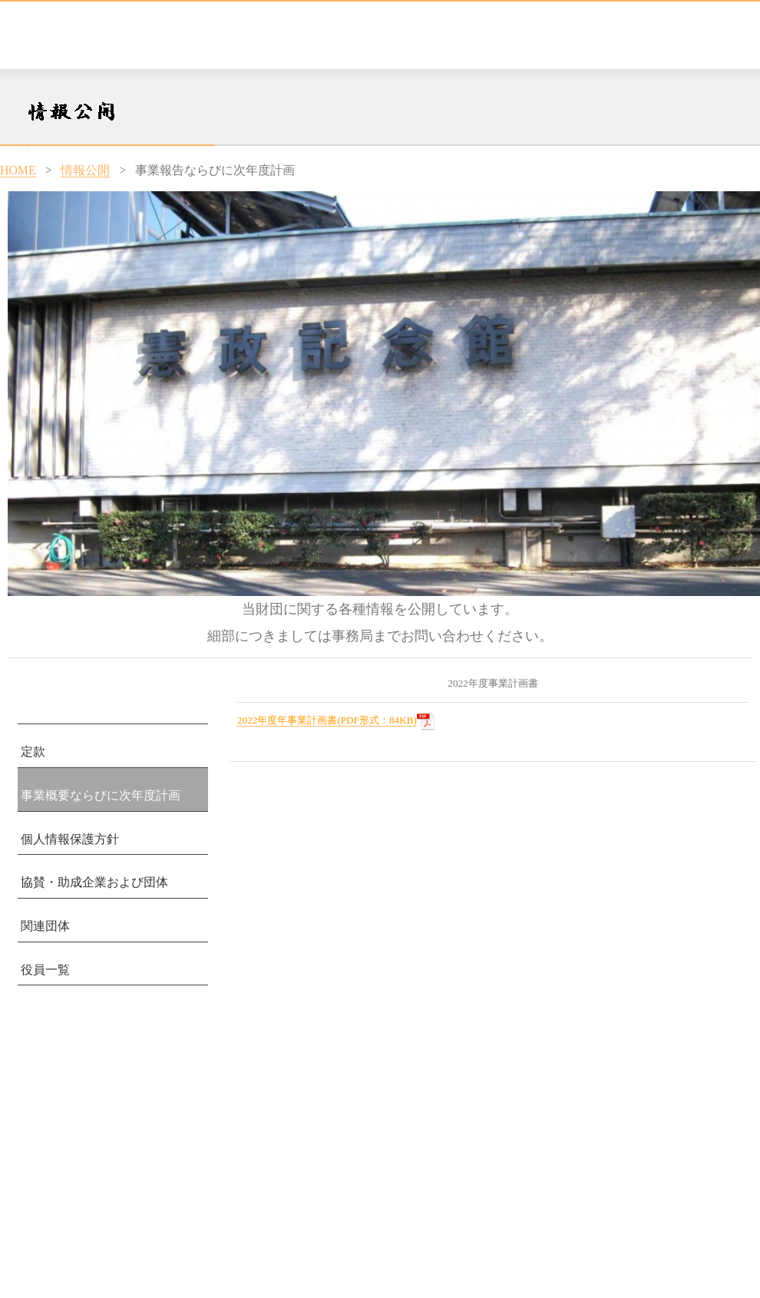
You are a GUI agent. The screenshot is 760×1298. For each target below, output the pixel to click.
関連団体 (45, 925)
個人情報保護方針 (70, 839)
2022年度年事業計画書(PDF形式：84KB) (327, 720)
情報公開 (85, 170)
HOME (18, 170)
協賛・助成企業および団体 (94, 882)
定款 (33, 751)
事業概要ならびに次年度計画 (100, 795)
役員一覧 (45, 969)
